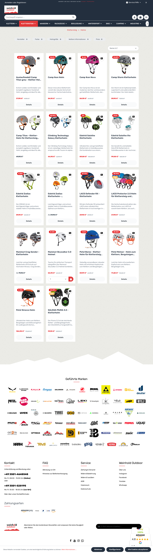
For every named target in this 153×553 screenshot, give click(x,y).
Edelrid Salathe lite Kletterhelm (121, 130)
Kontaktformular (23, 492)
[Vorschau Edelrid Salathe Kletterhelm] (101, 110)
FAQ (45, 461)
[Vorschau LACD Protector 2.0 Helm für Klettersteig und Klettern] (133, 168)
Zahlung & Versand (88, 468)
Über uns (122, 468)
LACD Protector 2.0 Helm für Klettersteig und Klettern (123, 188)
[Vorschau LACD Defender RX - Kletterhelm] (101, 168)
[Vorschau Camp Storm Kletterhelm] (133, 51)
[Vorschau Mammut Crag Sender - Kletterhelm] (38, 226)
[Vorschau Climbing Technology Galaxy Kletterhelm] (70, 110)
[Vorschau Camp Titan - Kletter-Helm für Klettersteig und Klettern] (38, 110)
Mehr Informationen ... (69, 549)
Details (29, 98)
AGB (82, 480)
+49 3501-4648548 (16, 472)
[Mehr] (146, 9)
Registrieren (21, 3)
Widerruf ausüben (87, 476)
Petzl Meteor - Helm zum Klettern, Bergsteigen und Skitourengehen (123, 246)
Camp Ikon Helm (56, 70)
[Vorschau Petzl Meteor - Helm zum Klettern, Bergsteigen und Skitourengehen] (133, 226)
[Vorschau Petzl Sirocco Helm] (38, 284)
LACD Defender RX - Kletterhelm (90, 188)
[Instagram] (78, 540)
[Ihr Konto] (133, 9)
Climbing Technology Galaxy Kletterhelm (58, 130)
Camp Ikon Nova (88, 70)
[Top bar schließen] (146, 2)
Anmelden (8, 3)
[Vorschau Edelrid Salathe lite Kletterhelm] (133, 110)
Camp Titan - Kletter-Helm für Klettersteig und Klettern (27, 130)
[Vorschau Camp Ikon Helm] (70, 51)
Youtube (122, 480)
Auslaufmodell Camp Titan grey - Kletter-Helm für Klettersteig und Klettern (28, 72)
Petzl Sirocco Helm (25, 303)
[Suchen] (109, 9)
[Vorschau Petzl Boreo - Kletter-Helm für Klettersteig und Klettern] (101, 226)
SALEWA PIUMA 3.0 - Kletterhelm (58, 304)
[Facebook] (70, 540)
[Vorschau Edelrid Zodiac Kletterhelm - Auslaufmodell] (70, 168)
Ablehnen (99, 550)
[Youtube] (74, 540)
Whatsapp (123, 483)
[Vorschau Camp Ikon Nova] (101, 51)
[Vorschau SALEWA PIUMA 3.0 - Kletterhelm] (70, 284)
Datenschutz (86, 487)
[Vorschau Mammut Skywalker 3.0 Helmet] (70, 226)
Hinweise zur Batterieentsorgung (55, 472)
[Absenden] (139, 524)
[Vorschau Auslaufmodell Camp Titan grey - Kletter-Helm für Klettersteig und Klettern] (38, 51)
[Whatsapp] (82, 540)
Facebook (123, 476)
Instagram (123, 472)
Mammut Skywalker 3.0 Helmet (59, 246)
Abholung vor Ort (49, 468)
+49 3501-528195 (15, 484)
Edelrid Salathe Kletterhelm (87, 130)
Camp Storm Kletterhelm (123, 70)
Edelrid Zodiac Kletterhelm (23, 188)
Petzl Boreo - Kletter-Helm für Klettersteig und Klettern (90, 246)
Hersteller (22, 33)
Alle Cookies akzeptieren (138, 550)
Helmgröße (56, 33)
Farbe (39, 33)
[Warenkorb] (140, 9)
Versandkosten (95, 545)
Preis (99, 33)
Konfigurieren (115, 550)
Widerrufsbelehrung (88, 472)
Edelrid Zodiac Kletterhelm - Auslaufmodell (55, 188)
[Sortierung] (123, 41)
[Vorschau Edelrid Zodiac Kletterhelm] (38, 168)
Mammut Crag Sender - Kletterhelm (27, 246)
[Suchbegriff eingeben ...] (74, 9)
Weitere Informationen (79, 33)
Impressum (85, 483)
